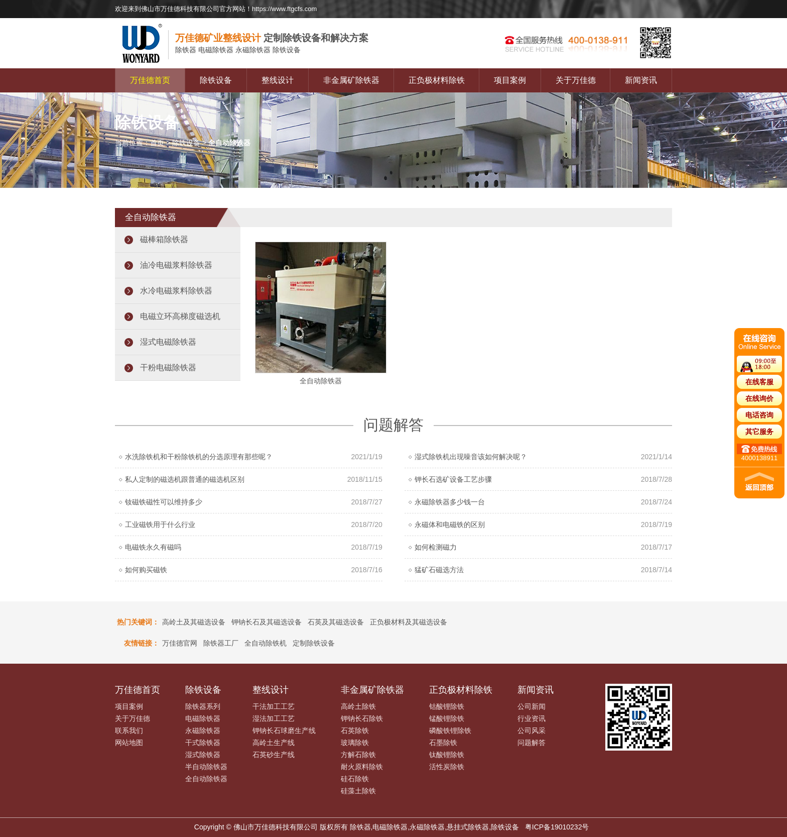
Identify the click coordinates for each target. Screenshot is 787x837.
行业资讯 (531, 718)
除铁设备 (216, 80)
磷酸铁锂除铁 (450, 730)
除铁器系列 (202, 706)
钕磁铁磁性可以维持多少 (163, 502)
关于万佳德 (576, 80)
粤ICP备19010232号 (557, 827)
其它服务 (759, 432)
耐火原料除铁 (362, 767)
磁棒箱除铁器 (164, 239)
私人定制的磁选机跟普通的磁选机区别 (184, 479)
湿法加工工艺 (273, 718)
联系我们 (129, 730)
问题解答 (531, 743)
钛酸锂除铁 (446, 755)
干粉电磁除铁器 (168, 367)
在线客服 (759, 382)
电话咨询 (759, 415)
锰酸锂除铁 (446, 718)
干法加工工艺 (273, 706)
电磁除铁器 (202, 718)
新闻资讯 (641, 80)
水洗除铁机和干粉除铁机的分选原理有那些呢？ (199, 457)
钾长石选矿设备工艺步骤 (453, 479)
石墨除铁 (443, 743)
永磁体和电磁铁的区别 (450, 524)
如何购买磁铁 (146, 570)
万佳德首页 (150, 80)
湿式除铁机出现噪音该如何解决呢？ (471, 457)
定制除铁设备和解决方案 (271, 38)
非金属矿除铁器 (351, 80)
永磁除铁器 (202, 730)
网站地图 (129, 743)
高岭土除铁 (358, 706)
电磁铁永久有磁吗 (153, 547)
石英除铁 (355, 730)
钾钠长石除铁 (362, 718)
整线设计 (277, 80)
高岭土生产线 (273, 743)
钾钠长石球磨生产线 (284, 730)
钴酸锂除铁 (446, 706)
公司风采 (531, 730)
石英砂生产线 (273, 755)
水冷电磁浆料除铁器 (176, 290)
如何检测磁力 (436, 547)
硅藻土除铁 (358, 791)
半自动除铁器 (206, 767)
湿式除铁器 (202, 755)
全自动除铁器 (206, 779)
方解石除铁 (358, 755)
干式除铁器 (202, 743)
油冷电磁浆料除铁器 (176, 265)
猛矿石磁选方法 (439, 570)
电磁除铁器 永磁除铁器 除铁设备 (238, 50)
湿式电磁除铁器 (168, 342)
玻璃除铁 (355, 743)
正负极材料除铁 (437, 80)
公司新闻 (531, 706)
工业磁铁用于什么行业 (160, 524)
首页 (157, 143)
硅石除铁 (355, 779)
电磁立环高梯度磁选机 (180, 316)
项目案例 (510, 80)
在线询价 (759, 398)
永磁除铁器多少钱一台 (450, 502)
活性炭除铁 (446, 767)
